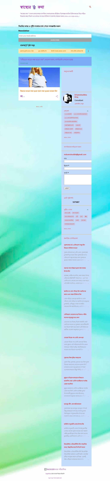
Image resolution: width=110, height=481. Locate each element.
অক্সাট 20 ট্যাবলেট (69, 125)
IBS (86, 216)
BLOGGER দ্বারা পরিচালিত (55, 469)
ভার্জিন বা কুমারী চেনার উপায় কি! (74, 424)
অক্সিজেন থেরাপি (69, 129)
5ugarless (48, 473)
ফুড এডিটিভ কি (42, 51)
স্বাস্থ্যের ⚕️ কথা (32, 7)
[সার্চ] (90, 6)
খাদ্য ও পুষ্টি (67, 212)
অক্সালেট (78, 125)
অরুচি (77, 220)
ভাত (81, 216)
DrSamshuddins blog (81, 96)
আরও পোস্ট (39, 106)
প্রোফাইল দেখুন (79, 104)
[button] (57, 96)
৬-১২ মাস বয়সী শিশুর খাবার (71, 117)
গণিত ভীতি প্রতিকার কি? (77, 51)
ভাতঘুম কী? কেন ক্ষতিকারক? (72, 404)
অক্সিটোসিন (77, 132)
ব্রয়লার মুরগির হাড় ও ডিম (27, 51)
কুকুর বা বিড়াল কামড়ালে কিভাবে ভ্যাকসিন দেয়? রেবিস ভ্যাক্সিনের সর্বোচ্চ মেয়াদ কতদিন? (75, 381)
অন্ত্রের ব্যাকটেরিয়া (69, 220)
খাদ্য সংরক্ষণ (76, 212)
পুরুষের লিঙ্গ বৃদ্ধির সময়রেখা (72, 357)
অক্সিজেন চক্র (78, 129)
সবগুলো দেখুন (24, 63)
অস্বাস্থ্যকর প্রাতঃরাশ (69, 224)
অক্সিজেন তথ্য (68, 132)
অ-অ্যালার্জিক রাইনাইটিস (71, 121)
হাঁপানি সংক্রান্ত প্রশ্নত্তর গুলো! (58, 51)
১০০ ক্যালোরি (68, 114)
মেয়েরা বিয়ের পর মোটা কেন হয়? (74, 337)
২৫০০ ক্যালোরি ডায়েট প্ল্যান (80, 114)
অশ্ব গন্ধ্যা (83, 220)
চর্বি (77, 216)
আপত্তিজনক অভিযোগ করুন (72, 147)
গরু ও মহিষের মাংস (69, 216)
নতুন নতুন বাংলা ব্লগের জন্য (55, 478)
